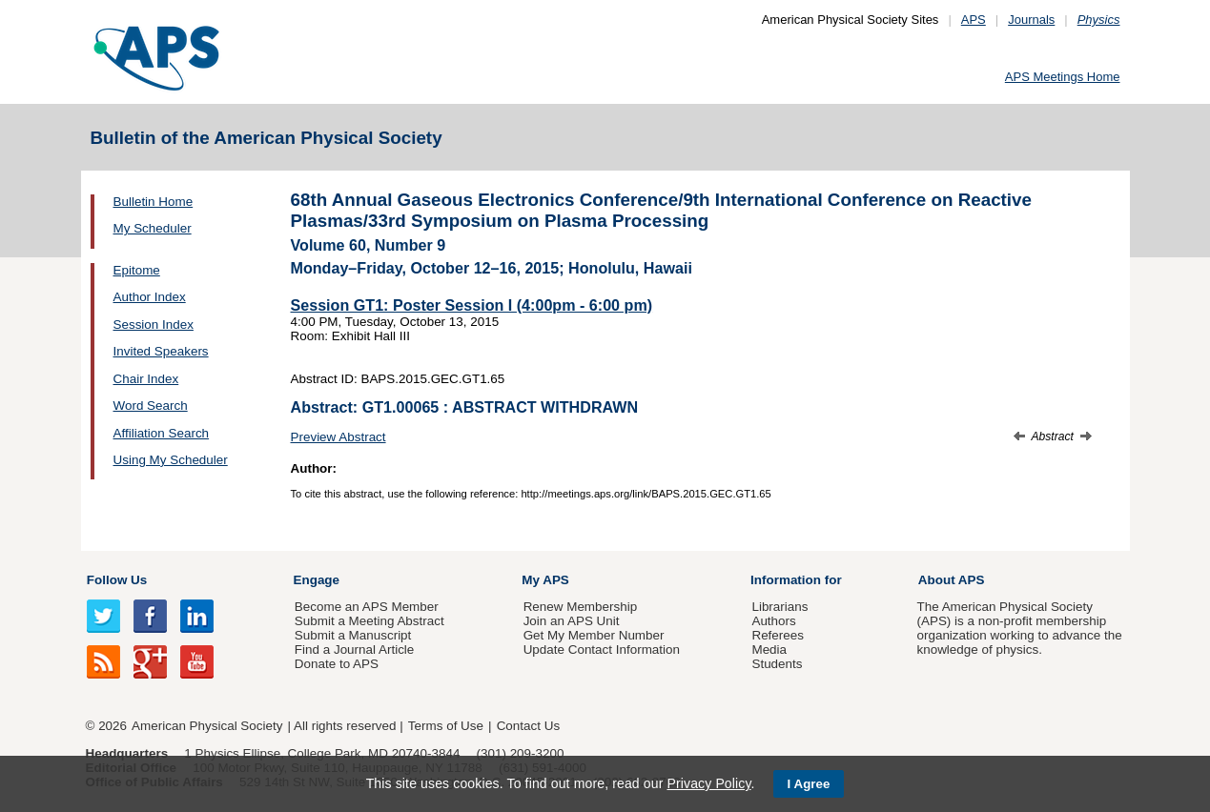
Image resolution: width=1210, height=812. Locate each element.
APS (973, 19)
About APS (951, 580)
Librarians (779, 606)
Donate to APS (337, 664)
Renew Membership (580, 606)
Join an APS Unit (571, 621)
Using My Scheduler (170, 460)
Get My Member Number (594, 635)
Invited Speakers (161, 351)
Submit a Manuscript (353, 635)
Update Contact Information (601, 649)
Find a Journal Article (354, 649)
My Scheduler (152, 228)
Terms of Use (445, 726)
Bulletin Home (153, 201)
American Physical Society (207, 726)
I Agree (809, 784)
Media (769, 649)
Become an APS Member (367, 606)
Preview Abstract (338, 437)
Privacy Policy (708, 783)
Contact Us (528, 726)
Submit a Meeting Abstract (369, 621)
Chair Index (146, 379)
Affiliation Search (161, 433)
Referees (777, 635)
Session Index (153, 324)
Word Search (150, 405)
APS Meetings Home (1062, 77)
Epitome (136, 270)
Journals (1031, 19)
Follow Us (117, 580)
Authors (773, 621)
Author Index (149, 297)
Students (776, 664)
